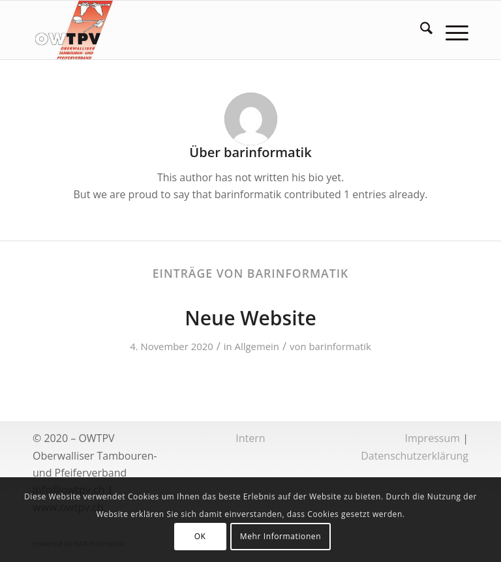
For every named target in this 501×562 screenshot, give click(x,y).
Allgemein (257, 346)
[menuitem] (420, 30)
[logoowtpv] (74, 30)
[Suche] (420, 30)
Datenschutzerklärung (414, 456)
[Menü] (450, 30)
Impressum (432, 438)
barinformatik (340, 346)
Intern (250, 438)
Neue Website (250, 317)
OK (200, 536)
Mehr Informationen (280, 536)
